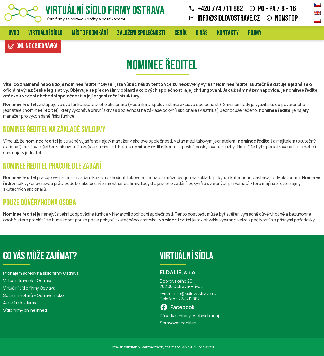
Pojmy (254, 33)
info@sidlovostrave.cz (229, 18)
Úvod (13, 33)
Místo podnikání (90, 33)
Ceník (181, 33)
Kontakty (228, 33)
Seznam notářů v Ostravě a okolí (34, 295)
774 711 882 (189, 299)
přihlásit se (206, 347)
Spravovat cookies (178, 323)
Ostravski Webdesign (125, 347)
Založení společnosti (141, 33)
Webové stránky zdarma (159, 347)
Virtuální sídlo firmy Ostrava (105, 10)
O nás (202, 33)
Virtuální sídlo (45, 33)
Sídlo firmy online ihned (25, 310)
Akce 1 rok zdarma (20, 303)
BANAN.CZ (189, 347)
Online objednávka (36, 46)
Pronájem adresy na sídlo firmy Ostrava (41, 273)
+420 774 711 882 (220, 9)
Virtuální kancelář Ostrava (27, 280)
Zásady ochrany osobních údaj (189, 316)
